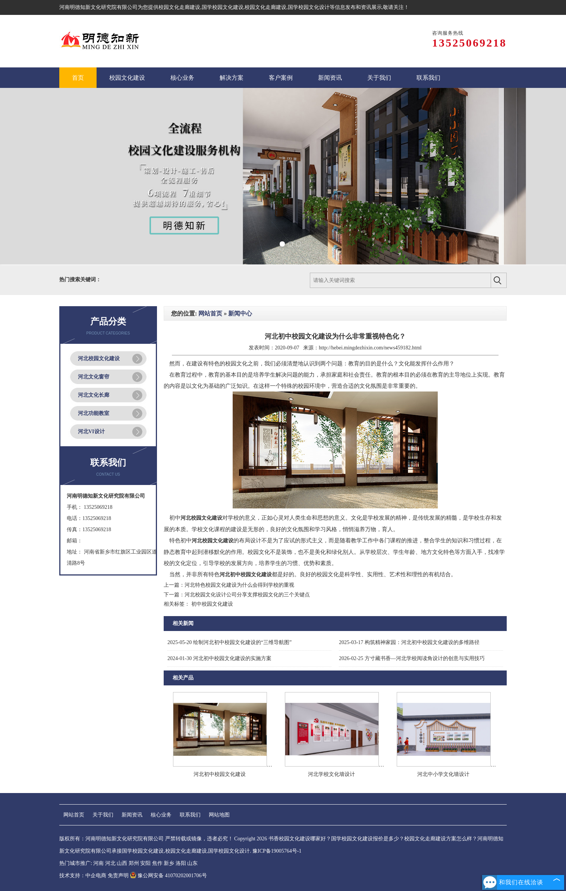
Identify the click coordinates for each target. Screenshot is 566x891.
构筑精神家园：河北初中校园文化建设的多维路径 (409, 642)
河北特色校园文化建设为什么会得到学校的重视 (239, 585)
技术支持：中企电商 (82, 875)
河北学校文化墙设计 (331, 774)
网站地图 (219, 815)
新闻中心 (240, 313)
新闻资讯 (132, 815)
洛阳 (181, 863)
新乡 (169, 863)
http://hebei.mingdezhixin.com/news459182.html (370, 348)
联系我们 (190, 815)
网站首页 (210, 313)
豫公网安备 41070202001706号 (168, 875)
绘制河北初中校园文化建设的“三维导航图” (229, 642)
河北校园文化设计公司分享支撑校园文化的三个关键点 (247, 594)
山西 (122, 863)
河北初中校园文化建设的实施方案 (219, 658)
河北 (110, 863)
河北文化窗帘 (93, 377)
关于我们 (102, 815)
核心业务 (161, 815)
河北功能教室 (93, 413)
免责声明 (118, 875)
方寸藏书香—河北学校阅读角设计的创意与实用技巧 (412, 658)
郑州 (134, 863)
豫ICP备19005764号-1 (276, 851)
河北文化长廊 (93, 395)
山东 (192, 863)
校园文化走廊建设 (179, 7)
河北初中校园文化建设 (220, 774)
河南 (98, 863)
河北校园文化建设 (99, 358)
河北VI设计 (91, 431)
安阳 (145, 863)
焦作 (157, 863)
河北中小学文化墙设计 (443, 774)
